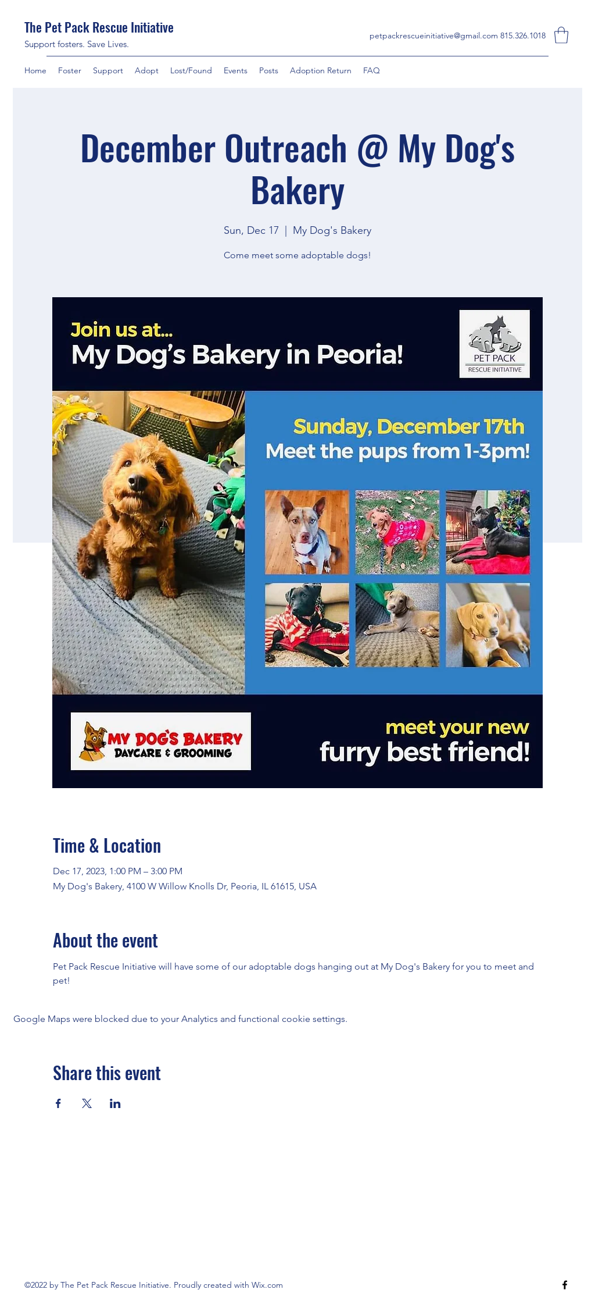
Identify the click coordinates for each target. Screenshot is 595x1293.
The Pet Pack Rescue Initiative (100, 26)
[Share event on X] (86, 1103)
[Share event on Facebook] (58, 1103)
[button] (561, 35)
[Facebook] (565, 1285)
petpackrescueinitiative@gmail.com (434, 35)
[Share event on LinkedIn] (115, 1103)
